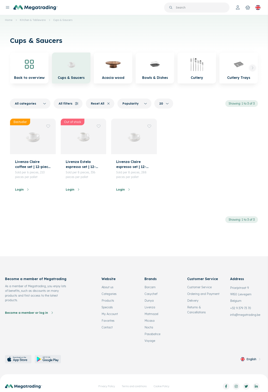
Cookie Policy (161, 386)
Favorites (108, 321)
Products (108, 300)
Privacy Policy (106, 386)
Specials (107, 307)
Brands (150, 279)
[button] (252, 68)
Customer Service (199, 287)
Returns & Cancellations (196, 309)
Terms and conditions (134, 386)
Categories (109, 294)
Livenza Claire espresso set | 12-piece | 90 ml (131, 164)
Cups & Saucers (62, 20)
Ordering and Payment (203, 294)
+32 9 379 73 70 (240, 308)
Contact (107, 327)
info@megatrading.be (245, 315)
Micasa (149, 321)
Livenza (149, 307)
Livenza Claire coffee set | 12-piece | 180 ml (32, 164)
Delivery (192, 300)
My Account (110, 314)
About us (107, 287)
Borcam (150, 287)
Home (8, 20)
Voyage (149, 341)
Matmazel (151, 314)
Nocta (148, 327)
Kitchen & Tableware (33, 20)
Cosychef (150, 294)
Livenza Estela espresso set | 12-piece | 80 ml (81, 164)
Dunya (149, 300)
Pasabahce (152, 334)
